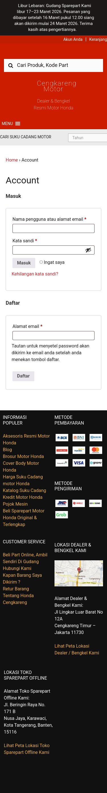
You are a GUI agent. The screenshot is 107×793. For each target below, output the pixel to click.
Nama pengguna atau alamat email (49, 219)
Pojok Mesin (15, 504)
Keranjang (98, 39)
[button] (7, 123)
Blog (7, 449)
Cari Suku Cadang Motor (25, 137)
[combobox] (53, 65)
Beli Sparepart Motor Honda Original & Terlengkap (24, 517)
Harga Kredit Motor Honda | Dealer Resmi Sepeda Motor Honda (53, 53)
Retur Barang (16, 588)
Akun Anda (73, 39)
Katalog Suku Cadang (24, 490)
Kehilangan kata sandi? (35, 274)
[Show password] (88, 250)
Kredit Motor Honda (23, 497)
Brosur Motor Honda (23, 456)
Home (12, 160)
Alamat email (27, 326)
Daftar (23, 376)
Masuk (24, 263)
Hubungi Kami (17, 568)
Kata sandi (24, 240)
